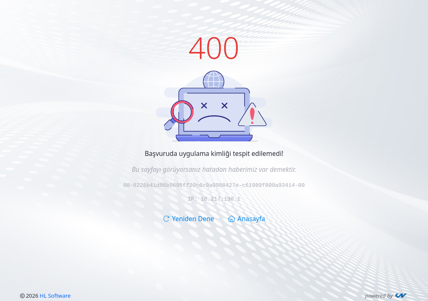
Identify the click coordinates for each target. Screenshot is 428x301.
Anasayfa (246, 218)
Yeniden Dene (188, 218)
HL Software (55, 295)
